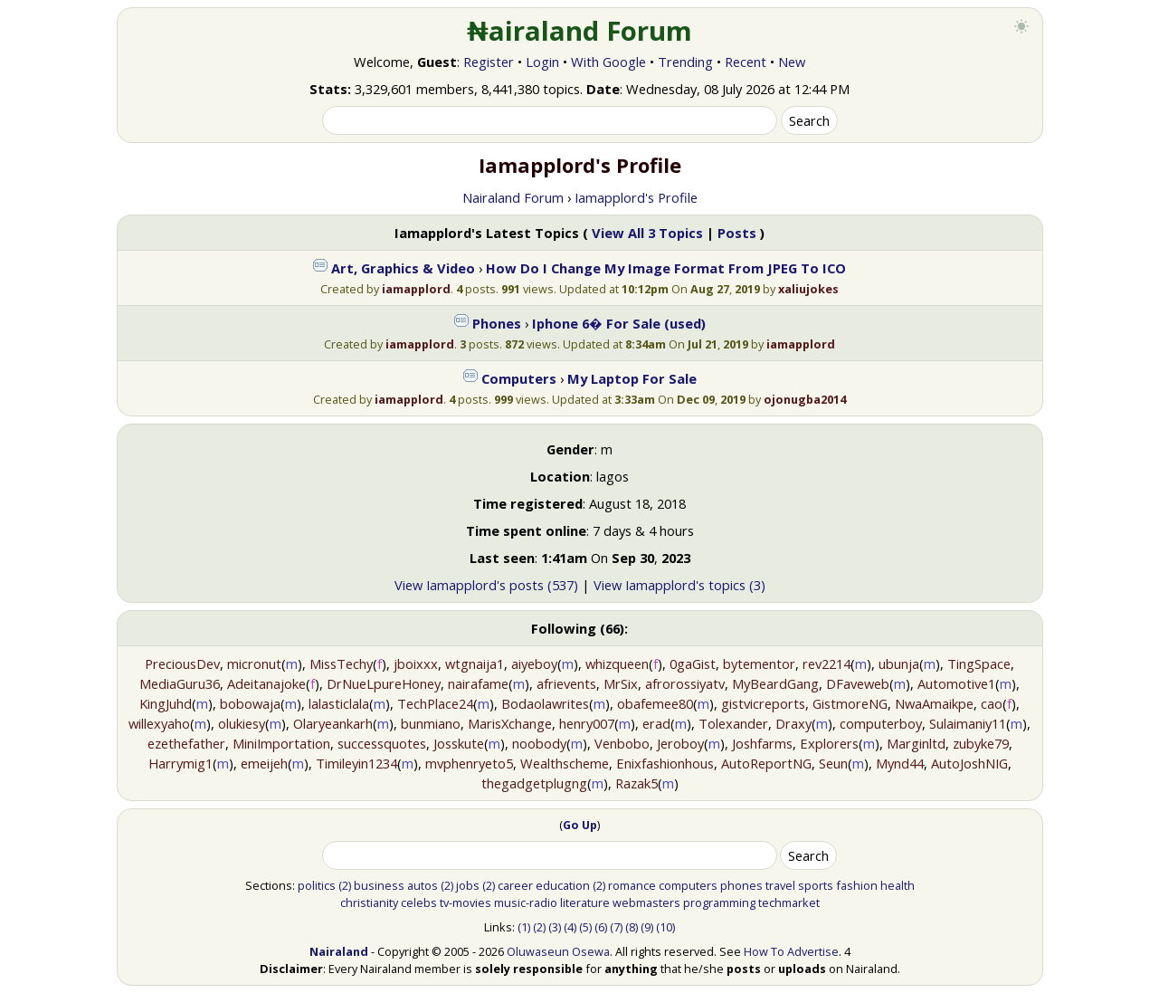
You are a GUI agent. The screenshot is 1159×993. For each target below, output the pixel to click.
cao (991, 703)
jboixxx (416, 663)
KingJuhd (165, 703)
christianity (369, 902)
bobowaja (250, 703)
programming (719, 902)
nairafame (478, 683)
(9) (647, 927)
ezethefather (186, 743)
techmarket (789, 902)
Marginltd (916, 743)
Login (542, 62)
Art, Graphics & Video (403, 268)
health (897, 885)
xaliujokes (808, 289)
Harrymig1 (180, 763)
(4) (570, 927)
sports (815, 885)
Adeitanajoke (266, 683)
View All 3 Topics (647, 233)
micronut (254, 663)
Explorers (829, 743)
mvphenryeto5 (469, 763)
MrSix (620, 683)
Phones (496, 323)
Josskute (458, 743)
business (379, 885)
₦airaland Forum (579, 31)
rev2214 (826, 663)
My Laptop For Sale (632, 378)
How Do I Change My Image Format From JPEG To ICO (666, 268)
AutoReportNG (766, 763)
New (791, 62)
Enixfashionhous (665, 763)
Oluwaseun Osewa (558, 951)
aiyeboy (534, 663)
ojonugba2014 (805, 399)
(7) (616, 927)
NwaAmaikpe (934, 703)
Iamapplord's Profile (636, 197)
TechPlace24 (435, 703)
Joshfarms (762, 743)
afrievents (566, 683)
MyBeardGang (775, 683)
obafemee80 (655, 703)
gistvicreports (763, 703)
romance (632, 885)
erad (656, 723)
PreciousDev (182, 663)
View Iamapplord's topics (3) (679, 585)
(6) (600, 927)
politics (317, 885)
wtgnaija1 (474, 663)
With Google (608, 62)
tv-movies (465, 902)
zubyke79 (981, 743)
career (515, 885)
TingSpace (979, 663)
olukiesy (241, 723)
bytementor (759, 663)
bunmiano (431, 723)
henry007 (586, 723)
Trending (685, 62)
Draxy (793, 723)
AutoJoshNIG (969, 763)
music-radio (525, 902)
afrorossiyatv (685, 683)
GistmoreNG (850, 703)
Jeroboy (680, 743)
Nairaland (338, 951)
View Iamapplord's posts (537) (486, 585)
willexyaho (159, 723)
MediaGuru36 (179, 683)
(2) (344, 885)
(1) (524, 927)
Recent (745, 62)
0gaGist (693, 663)
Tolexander (733, 723)
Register (488, 62)
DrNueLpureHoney (384, 683)
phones (741, 885)
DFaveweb (857, 683)
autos (422, 885)
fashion (857, 885)
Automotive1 (956, 683)
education (563, 885)
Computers (518, 378)
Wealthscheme (564, 763)
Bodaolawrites (545, 703)
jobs (468, 885)
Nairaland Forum (513, 197)
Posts (736, 233)
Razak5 (636, 783)
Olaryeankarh (333, 723)
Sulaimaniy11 (967, 723)
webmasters (646, 902)
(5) (585, 927)
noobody (539, 743)
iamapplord (416, 289)
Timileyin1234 (356, 763)
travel (780, 885)
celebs (419, 902)
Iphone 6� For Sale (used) (619, 323)
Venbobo (622, 743)
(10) (665, 927)
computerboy (881, 723)
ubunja (899, 663)
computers (688, 885)
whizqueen (617, 663)
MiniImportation (281, 743)
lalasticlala (339, 703)
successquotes (381, 743)
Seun (833, 763)
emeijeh (264, 763)
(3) (554, 927)
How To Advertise (791, 951)
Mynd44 (900, 763)
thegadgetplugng (534, 783)
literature (585, 902)
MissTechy (341, 663)
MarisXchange (510, 723)
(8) (631, 927)
